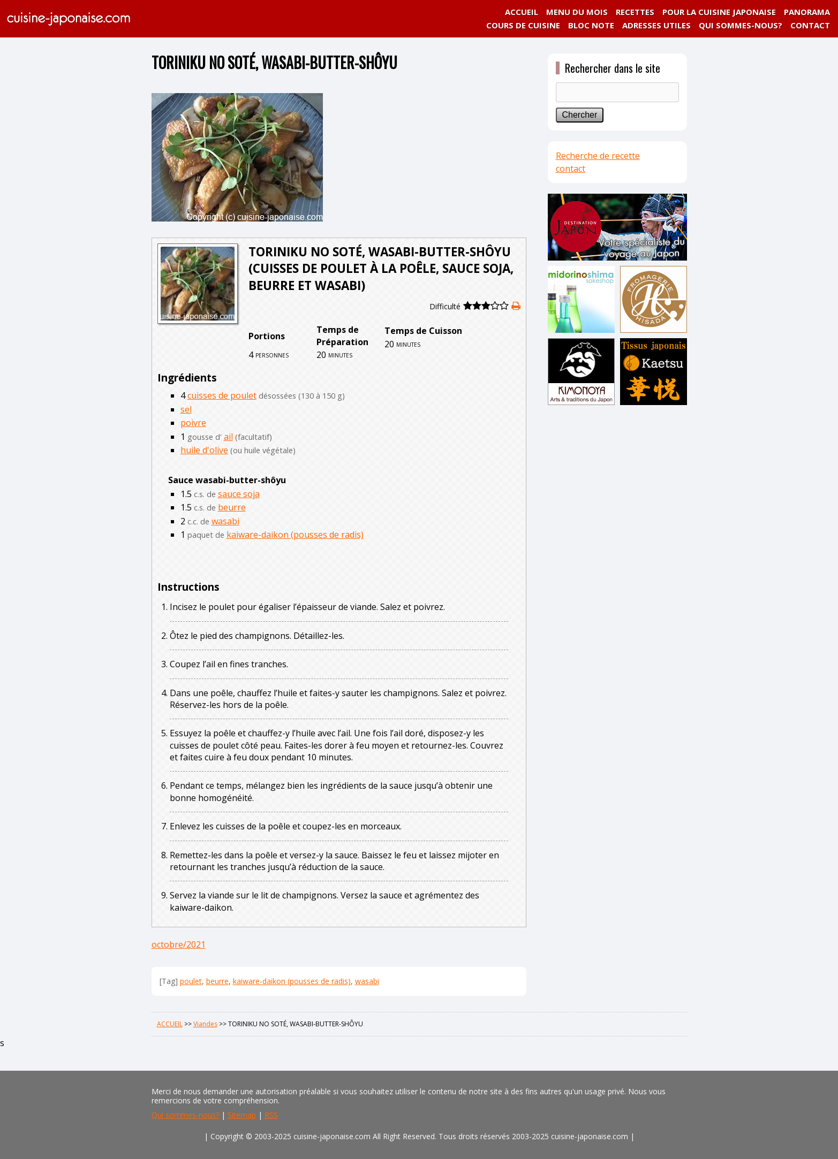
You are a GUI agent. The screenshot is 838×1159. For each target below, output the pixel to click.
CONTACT (810, 25)
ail (228, 437)
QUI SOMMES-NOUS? (740, 25)
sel (186, 409)
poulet (191, 981)
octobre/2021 (179, 944)
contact (570, 168)
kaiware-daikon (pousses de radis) (295, 534)
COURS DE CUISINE (523, 25)
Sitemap (242, 1115)
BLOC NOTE (591, 25)
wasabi (225, 521)
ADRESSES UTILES (656, 25)
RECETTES (635, 11)
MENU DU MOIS (577, 11)
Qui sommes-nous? (185, 1115)
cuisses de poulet (221, 395)
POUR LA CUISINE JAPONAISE (719, 11)
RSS (271, 1115)
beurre (232, 507)
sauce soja (239, 494)
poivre (193, 423)
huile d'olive (204, 450)
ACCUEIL (521, 11)
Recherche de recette (598, 156)
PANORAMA (807, 11)
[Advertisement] (617, 576)
